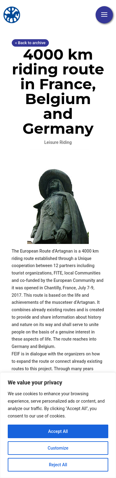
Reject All (58, 464)
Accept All (58, 431)
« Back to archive (30, 42)
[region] (58, 425)
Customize (58, 448)
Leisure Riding (58, 142)
